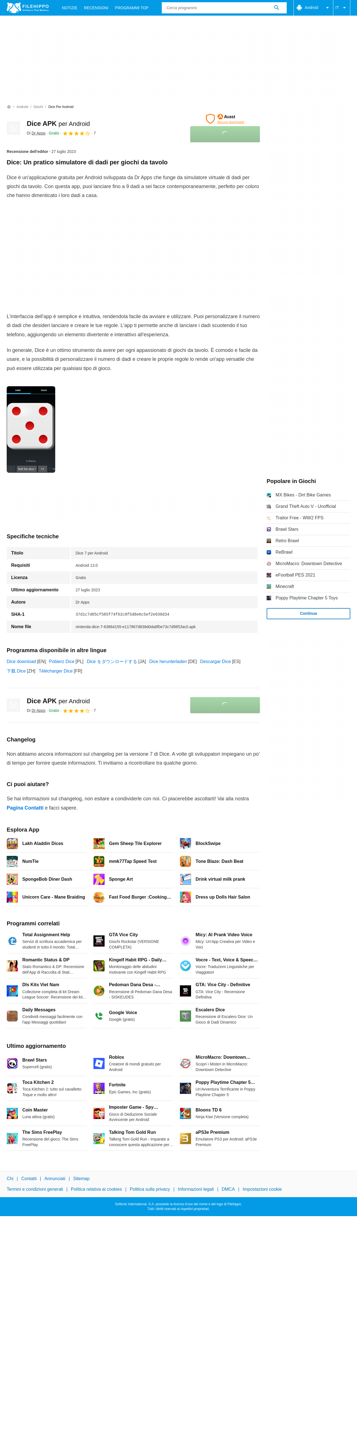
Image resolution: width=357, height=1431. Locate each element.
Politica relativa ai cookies (96, 1189)
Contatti (29, 1178)
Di (36, 133)
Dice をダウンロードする (112, 661)
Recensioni (96, 8)
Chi (10, 1178)
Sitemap (81, 1178)
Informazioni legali (196, 1189)
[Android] (22, 107)
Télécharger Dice (56, 671)
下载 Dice (16, 671)
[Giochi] (38, 107)
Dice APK (58, 123)
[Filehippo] (28, 8)
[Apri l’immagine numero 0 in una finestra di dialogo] (31, 429)
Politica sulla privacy (150, 1189)
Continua (308, 613)
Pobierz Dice (61, 661)
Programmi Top (131, 8)
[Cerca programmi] (276, 7)
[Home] (9, 106)
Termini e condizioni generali (35, 1189)
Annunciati (54, 1178)
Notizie (69, 8)
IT (342, 7)
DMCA (228, 1189)
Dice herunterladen (168, 661)
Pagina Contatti (25, 808)
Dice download (21, 661)
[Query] (224, 7)
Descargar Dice (215, 661)
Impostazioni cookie (262, 1189)
